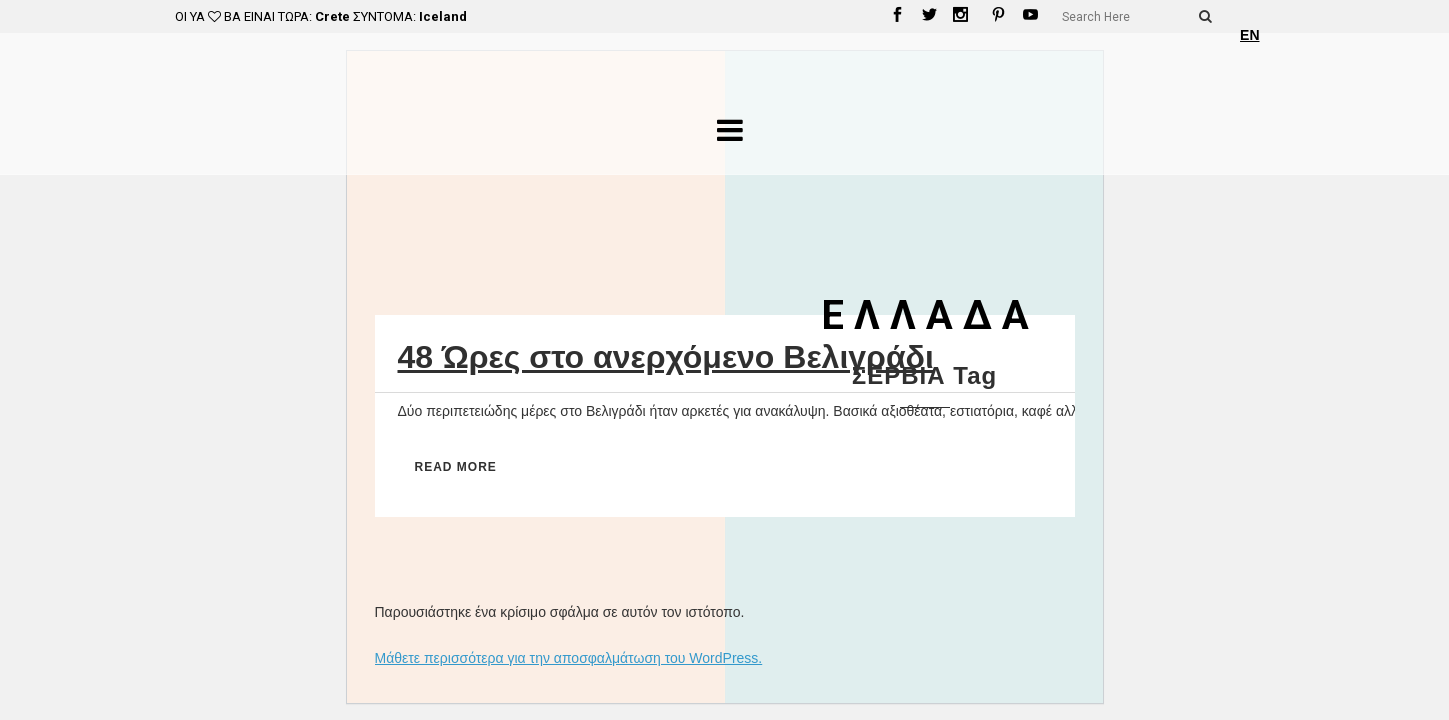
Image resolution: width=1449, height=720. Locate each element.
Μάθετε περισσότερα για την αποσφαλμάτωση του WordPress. (569, 658)
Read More (456, 467)
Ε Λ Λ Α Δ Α (925, 315)
